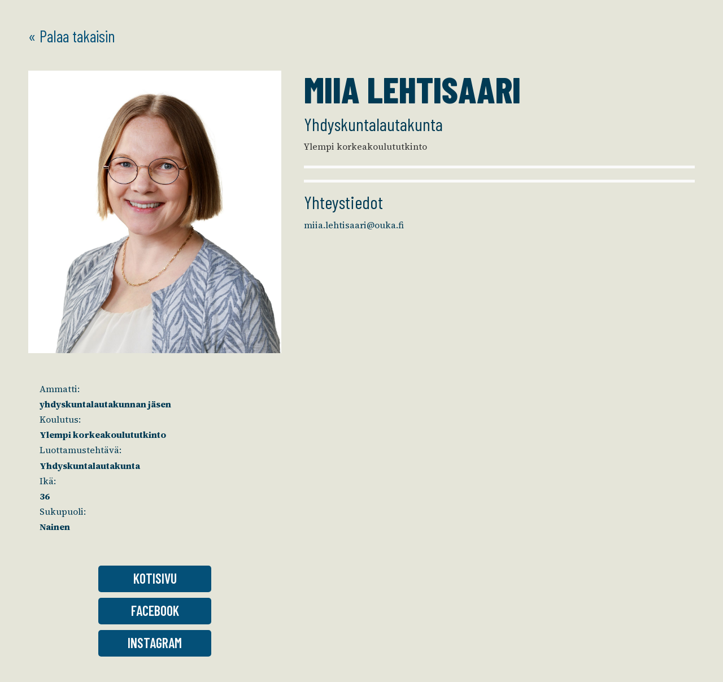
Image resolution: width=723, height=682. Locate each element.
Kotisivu (155, 578)
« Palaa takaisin (71, 36)
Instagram (155, 643)
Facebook (155, 610)
